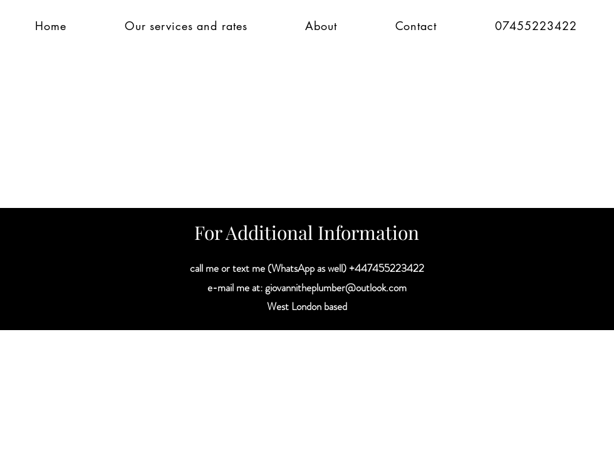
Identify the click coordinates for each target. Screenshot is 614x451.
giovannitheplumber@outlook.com (336, 287)
